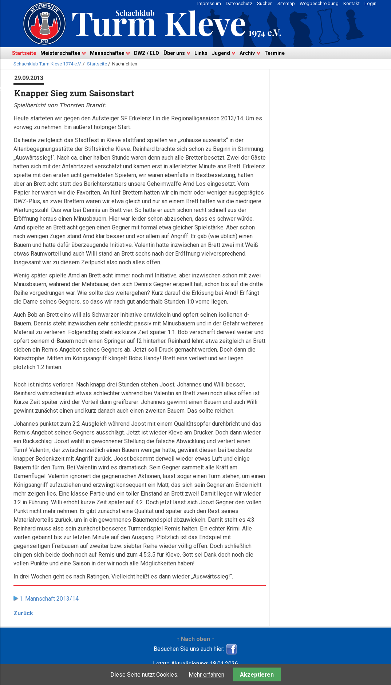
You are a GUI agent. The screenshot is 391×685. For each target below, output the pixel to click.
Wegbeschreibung (319, 3)
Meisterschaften (60, 53)
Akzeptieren (257, 674)
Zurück (23, 613)
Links (201, 53)
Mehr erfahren (206, 674)
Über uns (174, 53)
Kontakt (351, 3)
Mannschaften (107, 53)
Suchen (265, 3)
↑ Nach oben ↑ (195, 639)
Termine (274, 53)
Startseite (24, 53)
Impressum (209, 3)
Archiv (247, 53)
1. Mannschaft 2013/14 (49, 598)
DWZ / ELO (146, 53)
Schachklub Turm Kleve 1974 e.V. (47, 64)
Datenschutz (239, 3)
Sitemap (286, 3)
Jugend (221, 53)
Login (370, 3)
